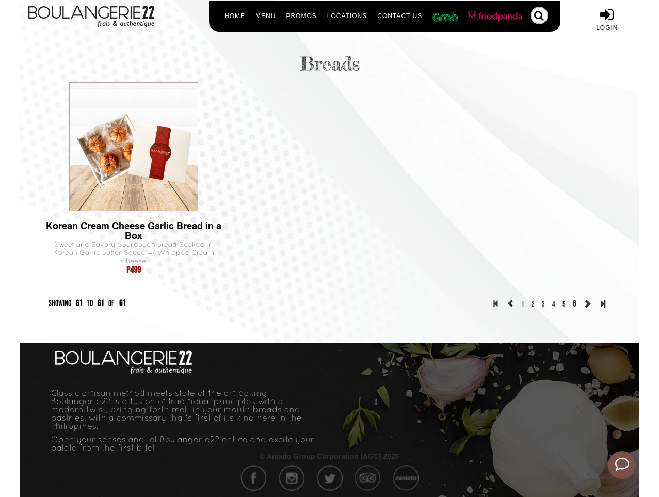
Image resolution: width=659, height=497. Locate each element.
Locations (347, 16)
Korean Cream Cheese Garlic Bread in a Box (133, 230)
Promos (301, 16)
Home (234, 16)
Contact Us (399, 16)
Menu (265, 16)
